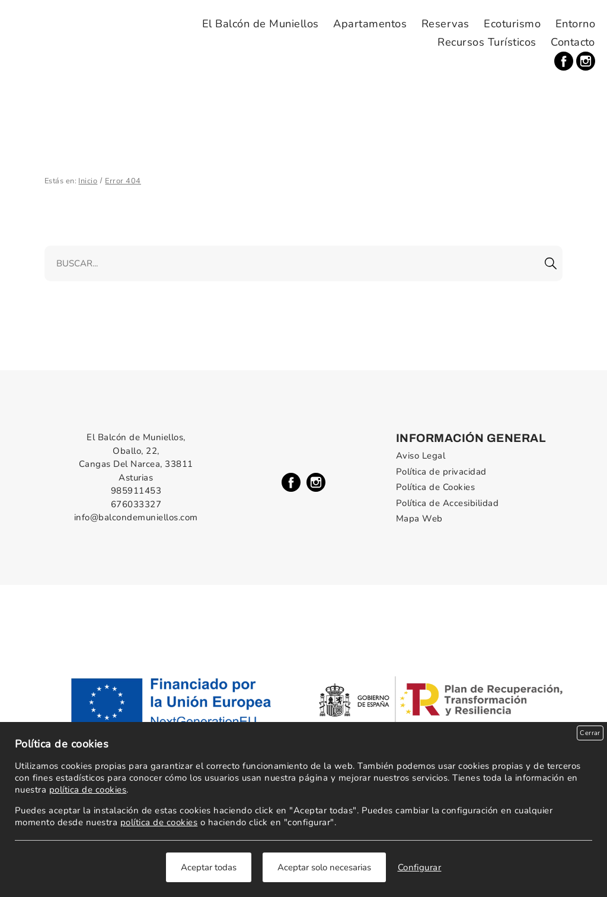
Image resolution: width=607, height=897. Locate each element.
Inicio (87, 181)
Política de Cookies (435, 487)
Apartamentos (370, 24)
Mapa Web (419, 518)
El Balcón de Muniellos (260, 24)
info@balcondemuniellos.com (136, 517)
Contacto (573, 42)
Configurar (420, 867)
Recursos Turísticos (486, 42)
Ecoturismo (512, 24)
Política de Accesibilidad (447, 503)
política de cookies (87, 790)
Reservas (445, 24)
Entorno (575, 24)
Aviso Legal (420, 456)
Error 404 (122, 181)
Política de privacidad (441, 472)
